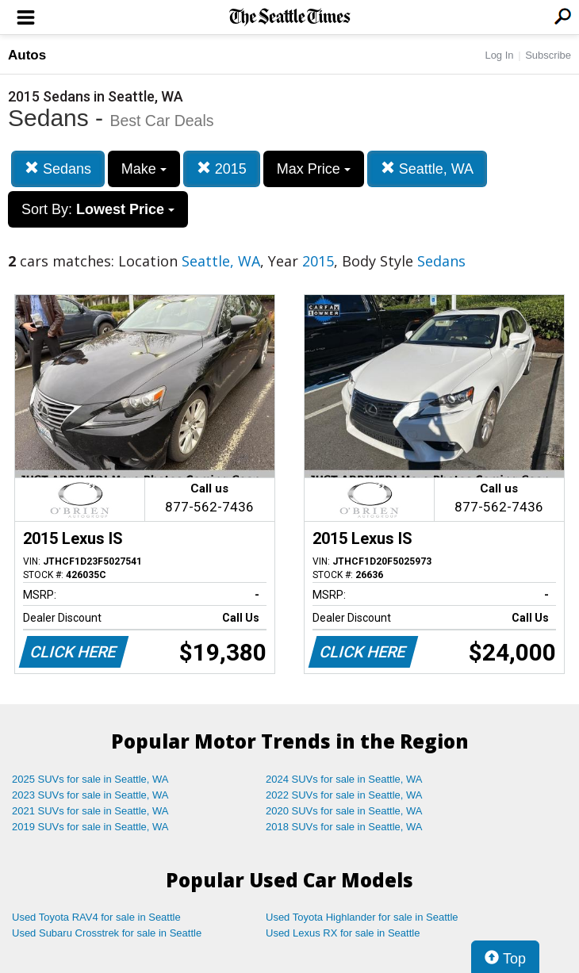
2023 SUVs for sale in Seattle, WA (90, 795)
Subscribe (548, 55)
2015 (222, 168)
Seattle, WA (427, 168)
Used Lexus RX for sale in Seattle (343, 933)
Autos (27, 55)
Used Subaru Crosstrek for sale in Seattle (106, 933)
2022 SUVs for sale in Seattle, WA (344, 795)
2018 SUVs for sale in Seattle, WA (344, 827)
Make (144, 169)
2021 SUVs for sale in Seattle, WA (90, 811)
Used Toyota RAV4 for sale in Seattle (96, 917)
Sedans (58, 168)
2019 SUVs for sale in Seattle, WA (90, 827)
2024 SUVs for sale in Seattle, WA (344, 779)
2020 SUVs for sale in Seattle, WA (344, 811)
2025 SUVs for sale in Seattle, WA (90, 779)
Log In (499, 55)
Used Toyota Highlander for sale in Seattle (362, 917)
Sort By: (97, 209)
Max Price (314, 169)
